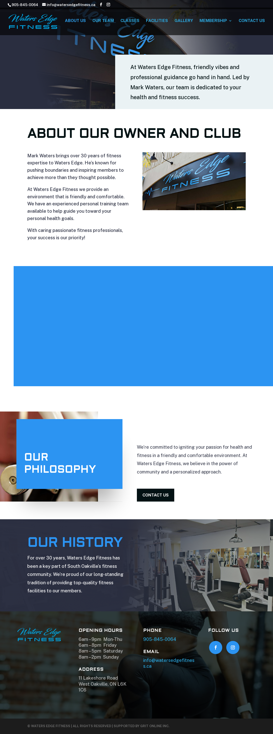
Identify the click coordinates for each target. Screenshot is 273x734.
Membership (213, 22)
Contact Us (252, 22)
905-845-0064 (159, 639)
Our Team (103, 22)
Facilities (157, 22)
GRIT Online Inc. (154, 726)
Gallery (184, 22)
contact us (155, 495)
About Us (75, 22)
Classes (129, 22)
